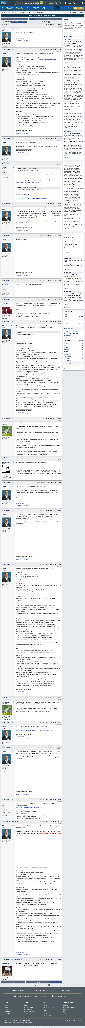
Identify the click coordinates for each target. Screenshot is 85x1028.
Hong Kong (4, 815)
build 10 (74, 265)
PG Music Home (6, 12)
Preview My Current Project (22, 40)
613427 (60, 24)
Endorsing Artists (29, 1011)
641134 (60, 458)
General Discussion (23, 12)
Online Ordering (56, 3)
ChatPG (66, 19)
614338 (60, 163)
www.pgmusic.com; (7, 1022)
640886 (60, 321)
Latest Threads (38, 15)
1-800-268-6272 (46, 2)
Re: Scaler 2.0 (8, 25)
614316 (60, 138)
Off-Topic (33, 12)
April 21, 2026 (67, 161)
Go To (23, 21)
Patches (65, 1005)
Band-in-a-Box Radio (30, 1009)
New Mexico (4, 318)
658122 (60, 747)
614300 (60, 49)
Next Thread (48, 19)
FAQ (53, 15)
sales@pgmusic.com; (17, 1022)
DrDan (42, 24)
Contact (7, 1007)
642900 (60, 482)
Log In (80, 12)
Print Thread (15, 21)
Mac (71, 92)
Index (31, 19)
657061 (60, 564)
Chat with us (58, 996)
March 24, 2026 (68, 258)
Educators (7, 1013)
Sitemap (7, 1016)
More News (67, 307)
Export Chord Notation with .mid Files (29, 182)
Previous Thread (14, 19)
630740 (60, 280)
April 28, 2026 (67, 39)
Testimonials (27, 1013)
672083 (60, 959)
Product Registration (69, 1016)
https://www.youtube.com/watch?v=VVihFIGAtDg (29, 807)
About (6, 1005)
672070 (60, 821)
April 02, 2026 (67, 232)
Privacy (73, 1020)
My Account (47, 1013)
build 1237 (66, 300)
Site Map (80, 1020)
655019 (60, 510)
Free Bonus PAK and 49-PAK (72, 217)
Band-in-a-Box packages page (71, 210)
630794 (60, 299)
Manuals (65, 1009)
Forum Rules (47, 15)
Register (72, 12)
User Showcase (28, 1007)
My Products (47, 1015)
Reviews (26, 1016)
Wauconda (4, 46)
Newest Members (68, 328)
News (45, 1005)
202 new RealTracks (68, 191)
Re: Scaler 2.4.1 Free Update (13, 959)
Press (6, 1009)
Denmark (4, 296)
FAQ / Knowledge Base (69, 1007)
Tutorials (65, 1013)
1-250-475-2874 (54, 2)
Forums (14, 12)
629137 (60, 235)
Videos (65, 1011)
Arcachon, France (6, 440)
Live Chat (45, 3)
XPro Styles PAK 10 (73, 198)
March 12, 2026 (68, 272)
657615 (60, 722)
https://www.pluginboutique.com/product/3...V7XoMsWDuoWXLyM (34, 730)
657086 (60, 698)
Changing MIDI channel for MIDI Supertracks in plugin (31, 198)
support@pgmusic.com (27, 1022)
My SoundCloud (20, 38)
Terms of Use (67, 1020)
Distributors (8, 1011)
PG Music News (68, 36)
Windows (77, 92)
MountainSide (41, 482)
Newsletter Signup (49, 1007)
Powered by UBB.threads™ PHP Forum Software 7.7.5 (42, 1027)
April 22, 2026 (67, 131)
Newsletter (69, 990)
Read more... (67, 157)
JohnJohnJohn (40, 747)
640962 (60, 418)
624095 (60, 203)
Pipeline (42, 299)
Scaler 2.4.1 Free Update (11, 821)
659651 (60, 799)
